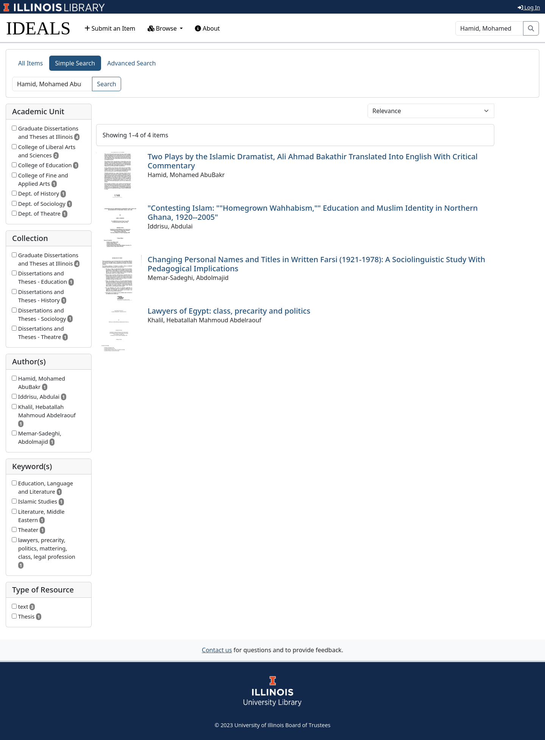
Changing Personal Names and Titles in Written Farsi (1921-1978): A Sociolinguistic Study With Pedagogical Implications (316, 264)
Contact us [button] (217, 650)
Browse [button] (163, 28)
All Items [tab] (30, 63)
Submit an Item (109, 28)
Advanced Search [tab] (131, 63)
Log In (529, 7)
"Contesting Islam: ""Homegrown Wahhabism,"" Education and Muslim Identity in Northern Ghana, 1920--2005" (313, 212)
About (207, 28)
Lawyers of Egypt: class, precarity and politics (229, 311)
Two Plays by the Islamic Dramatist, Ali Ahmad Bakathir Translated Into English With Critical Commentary (313, 161)
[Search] (489, 28)
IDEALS (38, 28)
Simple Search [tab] (75, 63)
